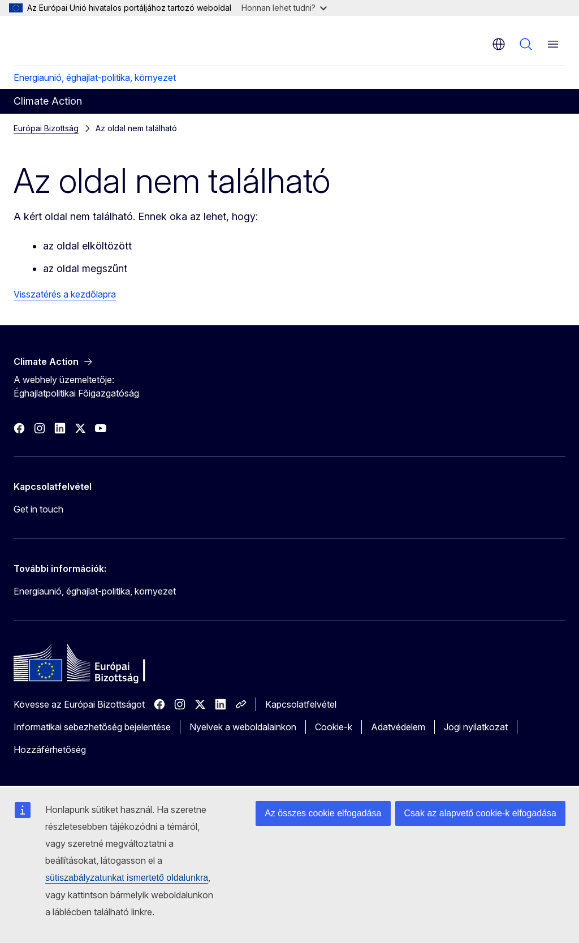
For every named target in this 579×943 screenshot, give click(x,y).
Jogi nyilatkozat (476, 727)
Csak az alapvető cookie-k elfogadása (480, 813)
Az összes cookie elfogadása (323, 813)
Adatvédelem (398, 727)
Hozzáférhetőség (50, 749)
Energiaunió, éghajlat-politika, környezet (95, 77)
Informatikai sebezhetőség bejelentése (92, 727)
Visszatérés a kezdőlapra (65, 294)
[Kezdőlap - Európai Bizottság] (82, 40)
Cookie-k (333, 727)
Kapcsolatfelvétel (300, 704)
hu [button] (498, 44)
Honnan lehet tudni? (284, 7)
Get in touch (38, 509)
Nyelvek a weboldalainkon (242, 727)
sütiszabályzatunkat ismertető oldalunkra (126, 877)
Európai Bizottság (46, 128)
